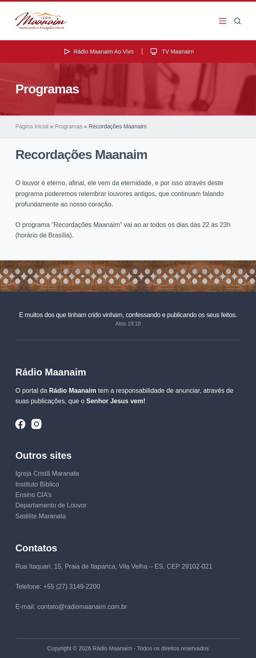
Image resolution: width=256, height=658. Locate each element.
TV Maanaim (171, 51)
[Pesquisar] (237, 21)
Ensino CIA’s (33, 494)
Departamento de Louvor (51, 505)
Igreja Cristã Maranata (47, 473)
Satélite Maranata (40, 516)
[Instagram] (36, 424)
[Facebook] (20, 424)
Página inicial (32, 126)
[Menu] (222, 21)
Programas (68, 126)
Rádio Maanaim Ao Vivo (98, 51)
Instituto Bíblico (37, 484)
